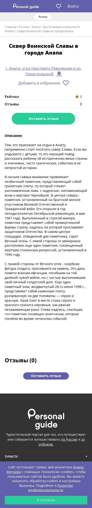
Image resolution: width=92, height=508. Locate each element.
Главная (10, 27)
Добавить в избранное (39, 83)
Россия (24, 27)
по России (69, 439)
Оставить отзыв (43, 118)
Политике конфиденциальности (50, 487)
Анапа (36, 27)
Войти (73, 6)
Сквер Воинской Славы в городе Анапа (45, 31)
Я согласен (46, 500)
